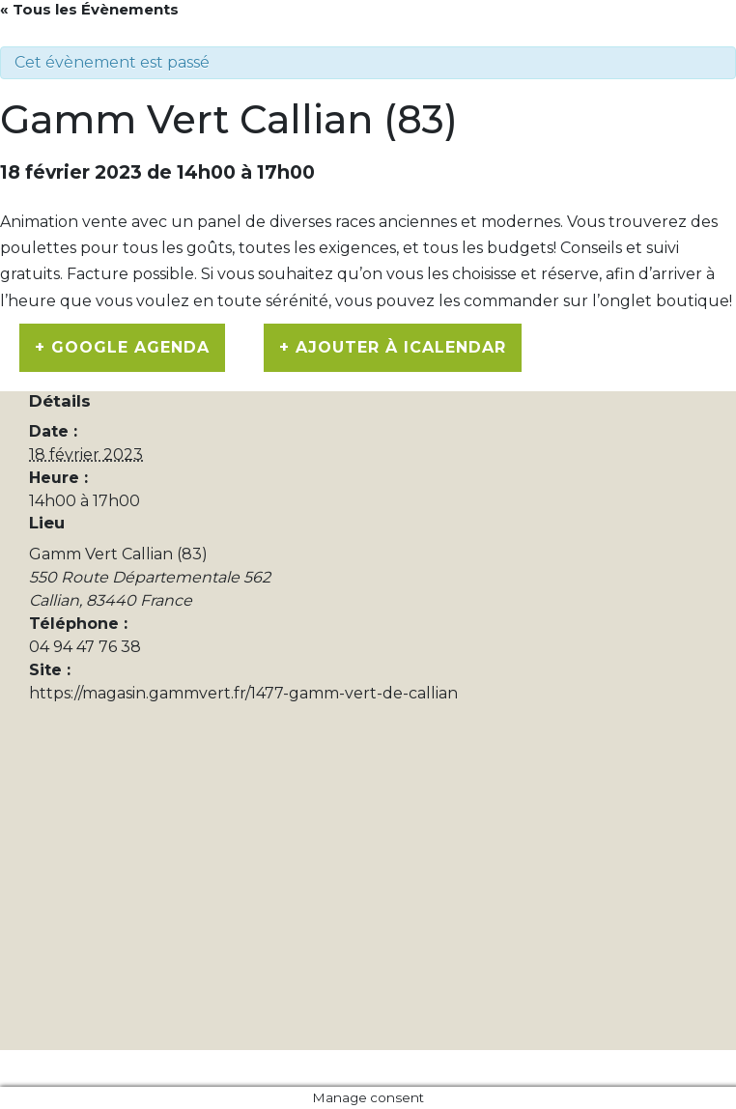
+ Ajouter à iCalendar (392, 347)
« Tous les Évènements (89, 9)
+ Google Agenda (122, 347)
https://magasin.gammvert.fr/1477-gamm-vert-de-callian (243, 693)
